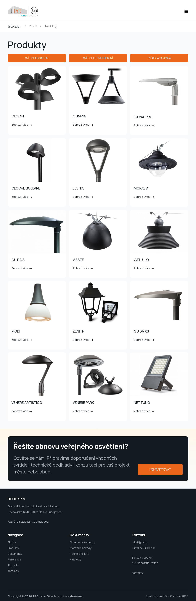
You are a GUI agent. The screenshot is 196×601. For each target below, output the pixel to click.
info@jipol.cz (140, 542)
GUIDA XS (141, 331)
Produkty (13, 548)
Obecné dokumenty (82, 542)
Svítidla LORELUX (36, 58)
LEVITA (78, 188)
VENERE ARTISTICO (26, 402)
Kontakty (13, 571)
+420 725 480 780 (143, 548)
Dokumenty (15, 553)
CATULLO (141, 259)
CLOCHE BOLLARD (26, 188)
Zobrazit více (22, 124)
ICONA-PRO (143, 117)
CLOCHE (18, 116)
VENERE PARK (83, 402)
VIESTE (78, 259)
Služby (12, 542)
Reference (14, 559)
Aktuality (13, 565)
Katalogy (75, 559)
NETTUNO (142, 402)
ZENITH (78, 331)
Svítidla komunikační (98, 58)
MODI (15, 331)
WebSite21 (165, 596)
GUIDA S (17, 259)
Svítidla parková (159, 58)
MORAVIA (141, 188)
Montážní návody (80, 548)
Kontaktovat (160, 469)
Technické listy (79, 553)
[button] (186, 11)
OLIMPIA (79, 116)
